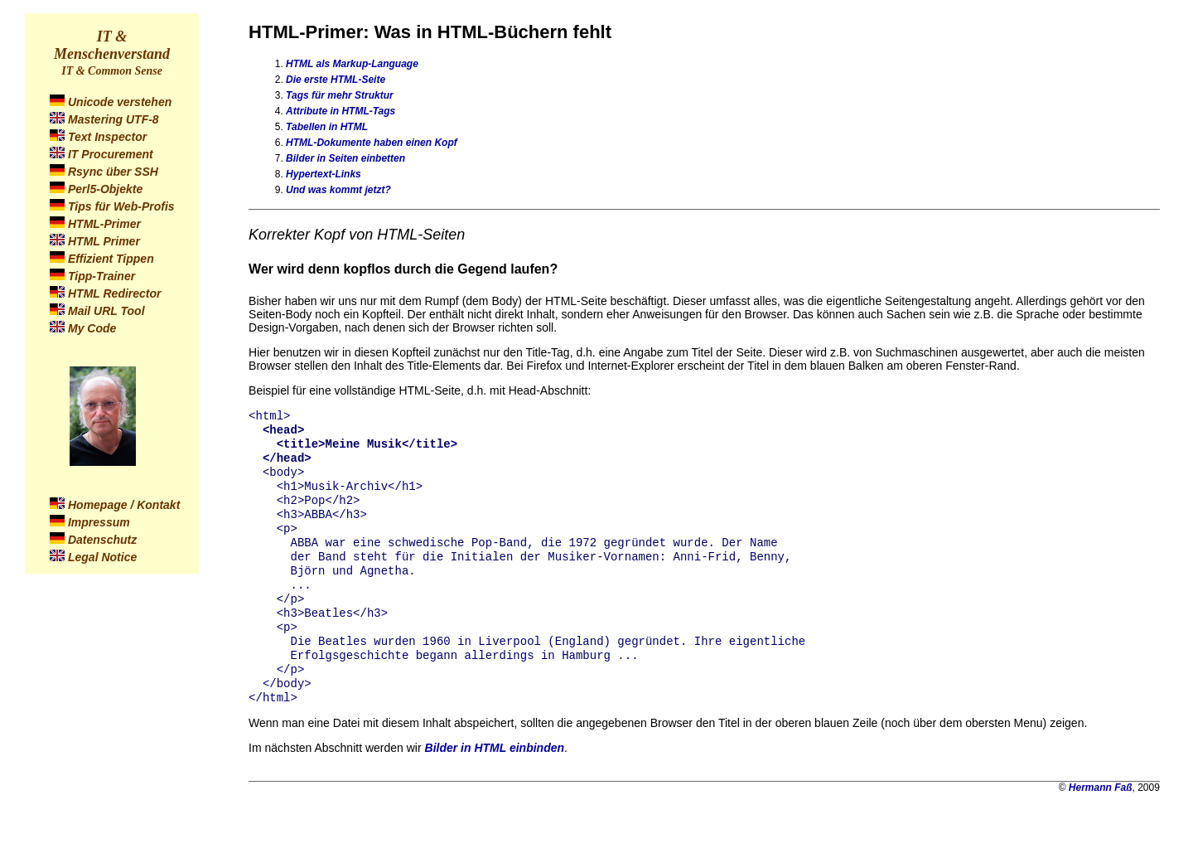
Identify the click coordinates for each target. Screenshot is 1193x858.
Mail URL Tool (106, 311)
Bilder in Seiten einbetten (345, 158)
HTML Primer (104, 241)
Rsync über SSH (113, 171)
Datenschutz (102, 539)
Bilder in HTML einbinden (495, 782)
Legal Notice (102, 557)
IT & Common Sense (111, 71)
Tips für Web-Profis (121, 206)
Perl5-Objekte (105, 189)
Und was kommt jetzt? (338, 190)
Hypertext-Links (323, 174)
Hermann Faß (1101, 822)
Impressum (99, 522)
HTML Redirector (115, 293)
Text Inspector (107, 136)
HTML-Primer (104, 223)
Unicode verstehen (119, 102)
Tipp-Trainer (101, 276)
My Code (92, 328)
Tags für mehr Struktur (340, 95)
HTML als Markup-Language (352, 64)
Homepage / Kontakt (124, 504)
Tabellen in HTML (327, 127)
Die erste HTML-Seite (335, 79)
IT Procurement (110, 154)
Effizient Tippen (111, 258)
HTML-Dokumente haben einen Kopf (371, 142)
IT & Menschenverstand (112, 45)
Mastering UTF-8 (113, 119)
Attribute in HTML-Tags (340, 111)
